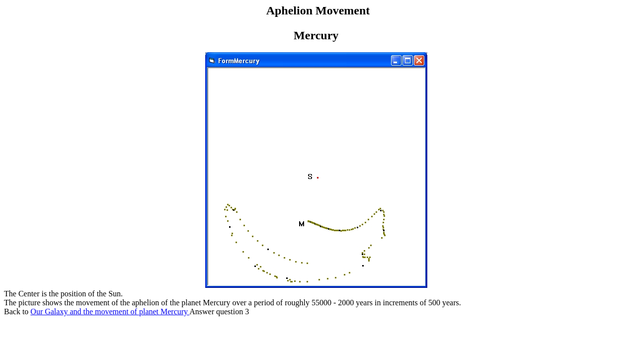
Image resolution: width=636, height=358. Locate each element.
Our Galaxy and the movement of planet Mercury (109, 311)
